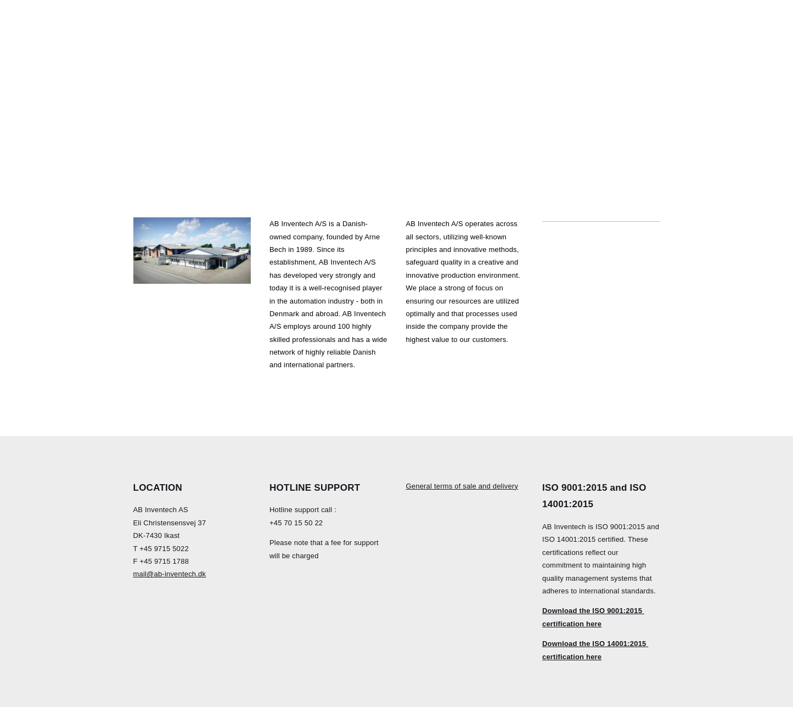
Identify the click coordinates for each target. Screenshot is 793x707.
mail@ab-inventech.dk (169, 574)
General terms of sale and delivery (462, 486)
